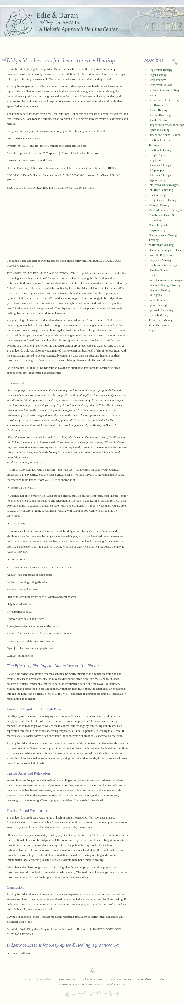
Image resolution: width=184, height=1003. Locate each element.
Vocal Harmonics (159, 325)
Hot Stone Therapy (160, 175)
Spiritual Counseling (161, 310)
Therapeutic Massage (161, 320)
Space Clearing (158, 305)
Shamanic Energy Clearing (165, 285)
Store (172, 41)
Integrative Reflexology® (164, 185)
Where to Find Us (143, 41)
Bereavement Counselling (164, 100)
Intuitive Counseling (161, 190)
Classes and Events (104, 41)
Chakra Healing (158, 110)
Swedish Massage (159, 315)
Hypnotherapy (157, 180)
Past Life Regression (161, 255)
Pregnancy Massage (160, 260)
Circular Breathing (160, 115)
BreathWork (156, 105)
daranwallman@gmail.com (71, 916)
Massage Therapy (159, 205)
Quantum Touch (158, 270)
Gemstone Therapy (160, 165)
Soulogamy (155, 295)
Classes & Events (93, 979)
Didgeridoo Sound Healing (165, 134)
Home (12, 41)
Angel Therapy (158, 75)
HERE (112, 168)
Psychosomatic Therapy (163, 265)
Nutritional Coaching (161, 245)
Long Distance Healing (162, 200)
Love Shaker (145, 979)
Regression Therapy (160, 70)
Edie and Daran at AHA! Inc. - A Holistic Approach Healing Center (92, 22)
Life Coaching (157, 195)
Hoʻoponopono (157, 170)
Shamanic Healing (160, 290)
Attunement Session (160, 84)
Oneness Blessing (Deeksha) (166, 250)
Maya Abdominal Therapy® (165, 210)
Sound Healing (158, 300)
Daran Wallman (68, 41)
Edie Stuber (36, 41)
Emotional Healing (160, 150)
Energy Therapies (159, 155)
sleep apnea (78, 86)
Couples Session (158, 120)
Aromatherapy (157, 79)
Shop (162, 979)
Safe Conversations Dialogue (166, 280)
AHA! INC (64, 175)
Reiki (152, 275)
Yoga (152, 330)
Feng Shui (155, 160)
